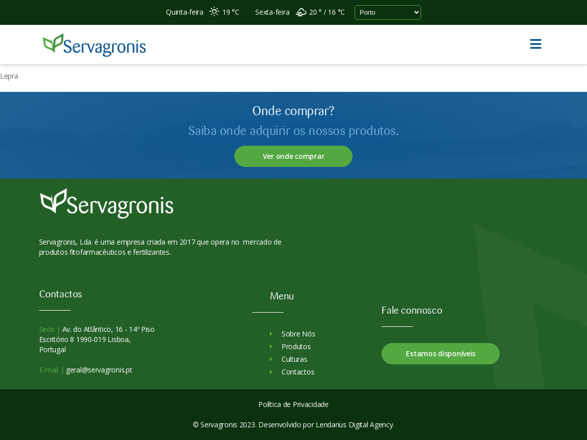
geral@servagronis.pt (98, 370)
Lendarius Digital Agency (354, 424)
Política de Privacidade (293, 404)
